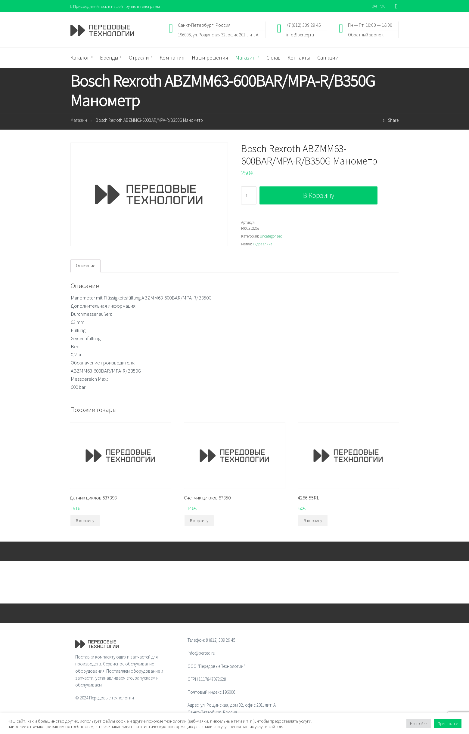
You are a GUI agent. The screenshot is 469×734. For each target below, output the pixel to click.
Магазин (78, 121)
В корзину (318, 195)
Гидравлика (262, 244)
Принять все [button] (448, 723)
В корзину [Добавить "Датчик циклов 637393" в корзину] (85, 521)
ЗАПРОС (379, 6)
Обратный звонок (366, 35)
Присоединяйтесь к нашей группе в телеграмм (116, 6)
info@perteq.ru (300, 35)
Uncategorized (271, 236)
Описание (85, 266)
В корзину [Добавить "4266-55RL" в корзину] (313, 521)
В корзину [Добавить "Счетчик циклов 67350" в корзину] (199, 521)
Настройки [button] (418, 723)
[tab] (85, 266)
